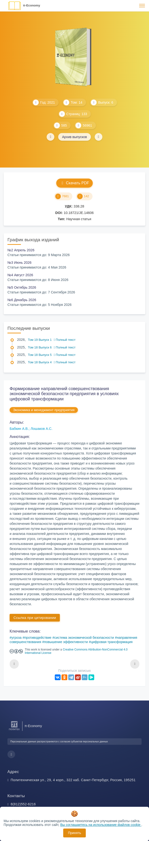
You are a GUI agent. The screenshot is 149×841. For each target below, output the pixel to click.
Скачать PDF (74, 183)
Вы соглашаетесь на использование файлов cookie (101, 825)
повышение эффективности (66, 642)
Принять (74, 833)
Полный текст (65, 340)
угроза (17, 637)
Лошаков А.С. (41, 429)
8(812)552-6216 (23, 804)
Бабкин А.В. (19, 429)
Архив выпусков (74, 137)
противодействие (38, 637)
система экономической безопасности (84, 637)
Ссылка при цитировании (34, 618)
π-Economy (31, 5)
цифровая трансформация (112, 642)
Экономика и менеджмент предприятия (43, 410)
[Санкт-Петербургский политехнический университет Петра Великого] (14, 730)
